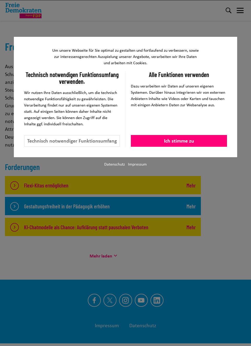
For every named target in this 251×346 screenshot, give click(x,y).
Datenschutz (114, 164)
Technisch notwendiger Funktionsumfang (72, 141)
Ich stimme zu (179, 141)
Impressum (137, 164)
